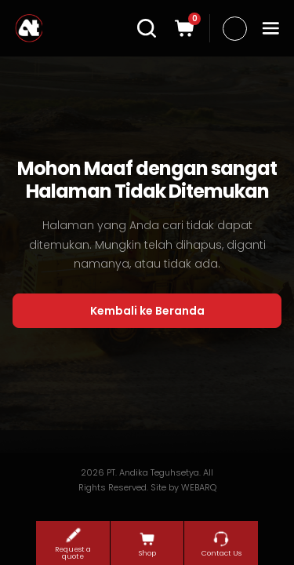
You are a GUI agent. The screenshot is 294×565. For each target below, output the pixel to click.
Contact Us (221, 544)
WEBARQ (198, 487)
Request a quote (73, 543)
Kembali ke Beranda (147, 311)
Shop (147, 544)
